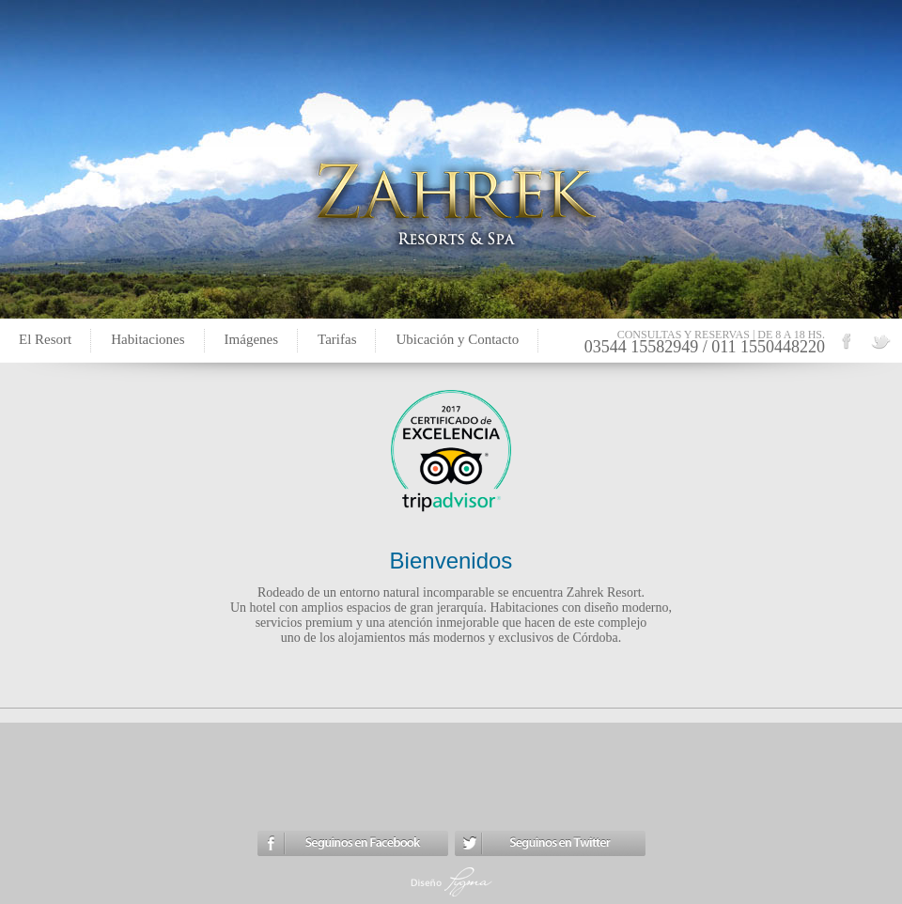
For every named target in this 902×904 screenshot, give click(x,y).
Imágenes (251, 339)
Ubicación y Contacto (457, 339)
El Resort (45, 339)
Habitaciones (147, 339)
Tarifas (337, 339)
